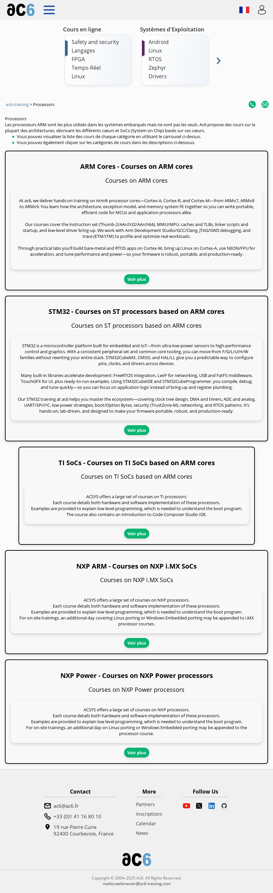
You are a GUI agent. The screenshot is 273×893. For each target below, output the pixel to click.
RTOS (155, 59)
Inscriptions (149, 814)
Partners (145, 804)
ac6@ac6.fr (66, 805)
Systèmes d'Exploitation (172, 29)
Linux (78, 76)
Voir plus (136, 279)
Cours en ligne (82, 29)
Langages (83, 50)
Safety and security (95, 42)
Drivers (158, 76)
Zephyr (157, 67)
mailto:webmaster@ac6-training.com (137, 883)
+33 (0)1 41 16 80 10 (77, 816)
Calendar (146, 823)
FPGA (78, 59)
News (142, 833)
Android (159, 42)
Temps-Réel (86, 67)
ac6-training (17, 104)
